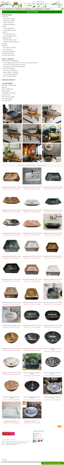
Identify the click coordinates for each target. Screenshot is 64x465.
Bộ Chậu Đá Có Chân (9, 20)
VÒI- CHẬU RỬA (6, 100)
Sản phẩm (27, 9)
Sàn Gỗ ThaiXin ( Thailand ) (10, 72)
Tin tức (48, 9)
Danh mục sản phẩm (30, 165)
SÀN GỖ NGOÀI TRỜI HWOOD (10, 61)
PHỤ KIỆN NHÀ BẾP (7, 99)
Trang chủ (20, 165)
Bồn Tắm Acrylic (7, 49)
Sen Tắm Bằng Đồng (9, 34)
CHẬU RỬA (5, 16)
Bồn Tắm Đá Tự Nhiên (9, 47)
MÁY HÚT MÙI (6, 95)
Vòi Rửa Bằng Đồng (8, 28)
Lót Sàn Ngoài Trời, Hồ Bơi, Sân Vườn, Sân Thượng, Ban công (20, 62)
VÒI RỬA (4, 26)
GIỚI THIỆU (18, 9)
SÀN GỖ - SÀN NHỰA (8, 59)
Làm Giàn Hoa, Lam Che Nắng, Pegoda (14, 66)
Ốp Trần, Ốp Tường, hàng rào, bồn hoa (14, 64)
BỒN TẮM (4, 45)
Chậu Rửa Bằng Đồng (9, 24)
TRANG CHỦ (9, 9)
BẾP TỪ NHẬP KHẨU (7, 89)
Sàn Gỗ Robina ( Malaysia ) (10, 74)
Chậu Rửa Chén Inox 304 (10, 40)
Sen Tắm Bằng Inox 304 (9, 36)
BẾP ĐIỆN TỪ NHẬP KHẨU (9, 85)
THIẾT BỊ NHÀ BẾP (7, 83)
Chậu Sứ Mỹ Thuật (8, 22)
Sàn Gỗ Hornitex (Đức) (9, 76)
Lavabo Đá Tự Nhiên (9, 18)
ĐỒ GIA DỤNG (6, 91)
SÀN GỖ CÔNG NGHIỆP (8, 68)
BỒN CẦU (4, 43)
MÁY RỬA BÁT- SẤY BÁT (8, 97)
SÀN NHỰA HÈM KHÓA (8, 80)
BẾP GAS (4, 87)
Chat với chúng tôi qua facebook (52, 463)
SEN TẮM (4, 32)
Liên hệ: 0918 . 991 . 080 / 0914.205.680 (11, 188)
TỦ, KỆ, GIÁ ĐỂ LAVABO (8, 51)
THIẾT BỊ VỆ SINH (7, 15)
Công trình (39, 9)
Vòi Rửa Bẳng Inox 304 (9, 30)
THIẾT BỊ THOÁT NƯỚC (8, 55)
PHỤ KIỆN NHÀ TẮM (7, 53)
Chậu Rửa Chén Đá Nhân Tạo (11, 42)
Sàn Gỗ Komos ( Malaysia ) (10, 70)
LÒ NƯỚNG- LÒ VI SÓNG (9, 93)
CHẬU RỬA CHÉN (6, 38)
